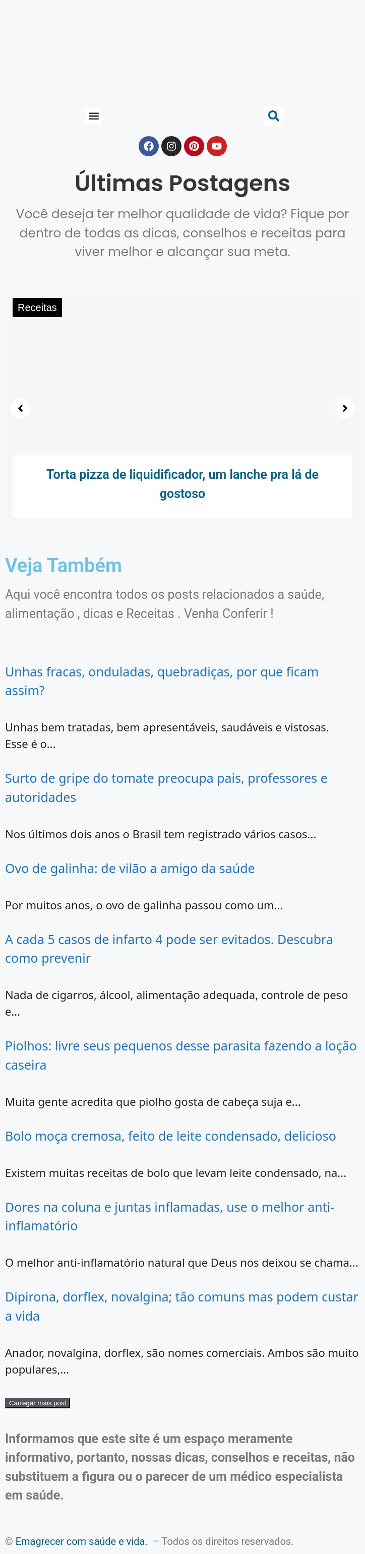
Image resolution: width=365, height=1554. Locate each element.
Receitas (37, 307)
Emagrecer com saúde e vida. (82, 1541)
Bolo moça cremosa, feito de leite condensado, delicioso (170, 1135)
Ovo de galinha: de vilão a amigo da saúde (130, 868)
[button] (94, 116)
